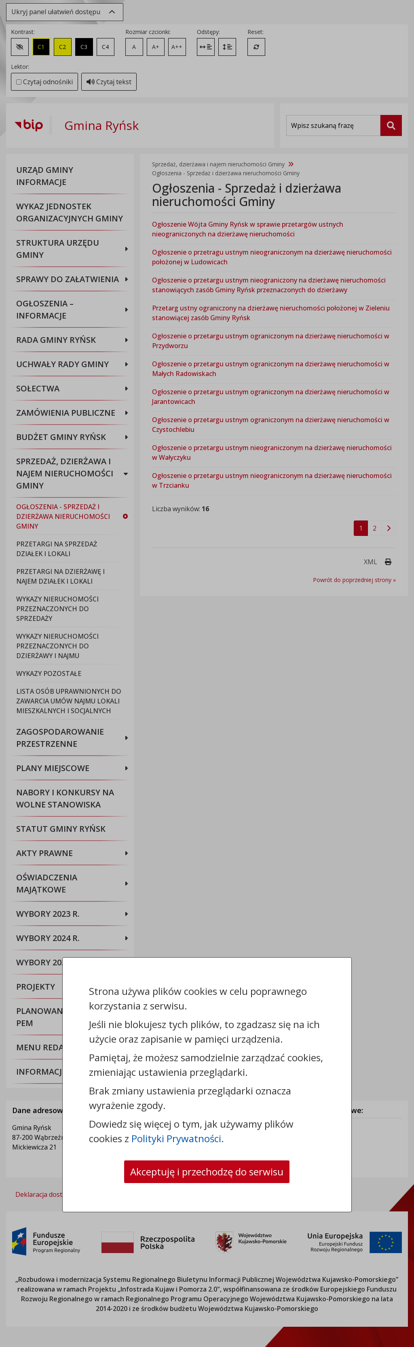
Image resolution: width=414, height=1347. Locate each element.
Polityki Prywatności (176, 1138)
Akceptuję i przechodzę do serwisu (206, 1171)
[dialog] (207, 673)
